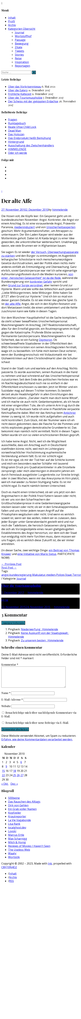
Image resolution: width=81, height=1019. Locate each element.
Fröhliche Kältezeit (19, 94)
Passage (20, 40)
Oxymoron (45, 340)
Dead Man (14, 130)
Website (6, 710)
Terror (76, 575)
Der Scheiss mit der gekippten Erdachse (33, 101)
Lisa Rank (14, 828)
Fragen (12, 119)
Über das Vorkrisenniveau (24, 86)
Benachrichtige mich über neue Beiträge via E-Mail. (37, 726)
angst (5, 575)
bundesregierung (20, 575)
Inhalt (12, 18)
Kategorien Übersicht (21, 29)
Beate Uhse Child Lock (22, 127)
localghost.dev (17, 831)
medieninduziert (24, 227)
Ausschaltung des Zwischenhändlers (31, 145)
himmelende (60, 210)
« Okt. (4, 788)
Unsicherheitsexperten (60, 227)
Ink (50, 867)
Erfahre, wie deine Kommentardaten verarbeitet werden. (37, 743)
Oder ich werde (17, 153)
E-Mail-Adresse (12, 703)
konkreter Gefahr (41, 281)
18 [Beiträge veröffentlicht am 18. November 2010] (14, 775)
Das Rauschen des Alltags (24, 805)
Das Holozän (16, 134)
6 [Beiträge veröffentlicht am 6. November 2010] (21, 766)
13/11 (4, 600)
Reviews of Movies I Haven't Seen (29, 850)
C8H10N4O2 (9, 871)
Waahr (12, 857)
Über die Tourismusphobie (25, 98)
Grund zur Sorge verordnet (25, 285)
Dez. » (14, 788)
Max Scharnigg (17, 842)
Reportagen (22, 66)
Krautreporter (17, 820)
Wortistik (14, 861)
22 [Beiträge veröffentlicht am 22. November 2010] (3, 779)
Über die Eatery (18, 90)
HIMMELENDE (17, 149)
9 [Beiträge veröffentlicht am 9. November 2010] (6, 770)
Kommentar (9, 664)
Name (5, 697)
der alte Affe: (13, 304)
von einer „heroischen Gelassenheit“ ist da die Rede (37, 276)
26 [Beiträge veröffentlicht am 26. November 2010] (18, 779)
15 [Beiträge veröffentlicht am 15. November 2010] (3, 775)
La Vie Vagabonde (19, 824)
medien (51, 575)
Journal (19, 32)
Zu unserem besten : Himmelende (42, 640)
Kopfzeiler (14, 817)
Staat (68, 575)
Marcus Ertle (16, 839)
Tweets (19, 51)
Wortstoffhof (23, 36)
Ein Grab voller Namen (22, 813)
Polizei (60, 575)
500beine (14, 802)
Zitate (18, 47)
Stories (19, 54)
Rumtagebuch (17, 123)
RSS (11, 885)
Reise (18, 58)
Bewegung (22, 43)
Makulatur (39, 575)
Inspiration (22, 62)
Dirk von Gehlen (18, 809)
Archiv (12, 25)
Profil (11, 21)
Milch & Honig (17, 846)
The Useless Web (19, 854)
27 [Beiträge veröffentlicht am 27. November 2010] (21, 779)
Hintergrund (16, 142)
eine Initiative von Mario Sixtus (36, 554)
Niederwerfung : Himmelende (39, 629)
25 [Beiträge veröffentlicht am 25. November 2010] (14, 779)
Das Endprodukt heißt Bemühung (29, 138)
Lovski (12, 835)
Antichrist (69, 413)
